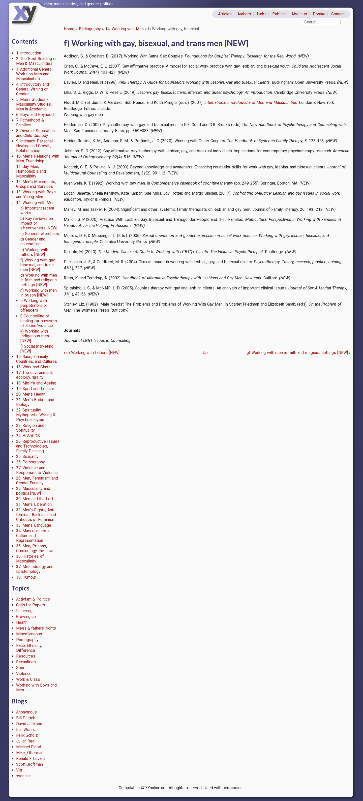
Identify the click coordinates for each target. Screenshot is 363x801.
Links (261, 14)
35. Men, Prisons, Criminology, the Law (34, 548)
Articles (225, 14)
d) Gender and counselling (32, 241)
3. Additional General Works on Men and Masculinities (34, 74)
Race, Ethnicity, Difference (29, 648)
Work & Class (28, 679)
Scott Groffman (29, 764)
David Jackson (29, 723)
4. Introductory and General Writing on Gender (32, 89)
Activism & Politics (33, 599)
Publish (279, 14)
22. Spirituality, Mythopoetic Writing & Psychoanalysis (36, 415)
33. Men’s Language (33, 525)
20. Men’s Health (31, 394)
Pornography (27, 639)
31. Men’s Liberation (34, 504)
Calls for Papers (30, 605)
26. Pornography (30, 462)
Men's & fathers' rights (36, 628)
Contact (338, 14)
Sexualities (26, 662)
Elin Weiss (25, 729)
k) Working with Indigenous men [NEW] (34, 336)
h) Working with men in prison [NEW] (38, 293)
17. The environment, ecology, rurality (34, 375)
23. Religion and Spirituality (30, 428)
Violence (24, 673)
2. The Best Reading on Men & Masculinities (36, 61)
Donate (319, 14)
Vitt (19, 770)
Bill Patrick (25, 718)
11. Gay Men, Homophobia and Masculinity (31, 171)
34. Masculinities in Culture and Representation (33, 535)
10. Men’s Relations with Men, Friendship (37, 158)
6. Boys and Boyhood (35, 114)
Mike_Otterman (29, 752)
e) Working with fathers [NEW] (34, 252)
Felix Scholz (27, 735)
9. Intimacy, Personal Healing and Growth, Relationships (34, 146)
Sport (21, 667)
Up (205, 352)
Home (69, 28)
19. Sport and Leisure (35, 388)
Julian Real (26, 741)
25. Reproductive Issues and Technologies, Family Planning (38, 446)
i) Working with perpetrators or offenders (33, 305)
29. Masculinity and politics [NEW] (33, 491)
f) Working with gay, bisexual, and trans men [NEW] (37, 265)
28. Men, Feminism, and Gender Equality (37, 480)
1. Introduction (28, 53)
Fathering (24, 610)
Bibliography (90, 28)
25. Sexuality (27, 456)
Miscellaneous (29, 634)
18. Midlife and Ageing (36, 383)
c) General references (39, 233)
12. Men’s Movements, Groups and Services (36, 184)
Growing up (26, 616)
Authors (244, 14)
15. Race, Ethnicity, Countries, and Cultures (36, 359)
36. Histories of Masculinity (30, 558)
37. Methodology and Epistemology (35, 569)
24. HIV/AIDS (28, 435)
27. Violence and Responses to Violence (37, 470)
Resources (25, 656)
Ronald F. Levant (30, 758)
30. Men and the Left (34, 498)
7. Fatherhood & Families (30, 122)
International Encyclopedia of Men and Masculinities (250, 102)
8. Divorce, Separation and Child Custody (35, 133)
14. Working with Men (124, 28)
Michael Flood (28, 747)
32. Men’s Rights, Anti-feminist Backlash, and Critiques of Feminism (36, 515)
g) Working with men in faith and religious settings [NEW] (38, 280)
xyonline (23, 776)
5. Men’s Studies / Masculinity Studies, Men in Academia (34, 104)
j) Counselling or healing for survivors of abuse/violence (38, 321)
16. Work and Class (33, 367)
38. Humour (26, 577)
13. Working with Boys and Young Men (36, 194)
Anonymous (26, 712)
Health (21, 622)
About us (299, 14)
